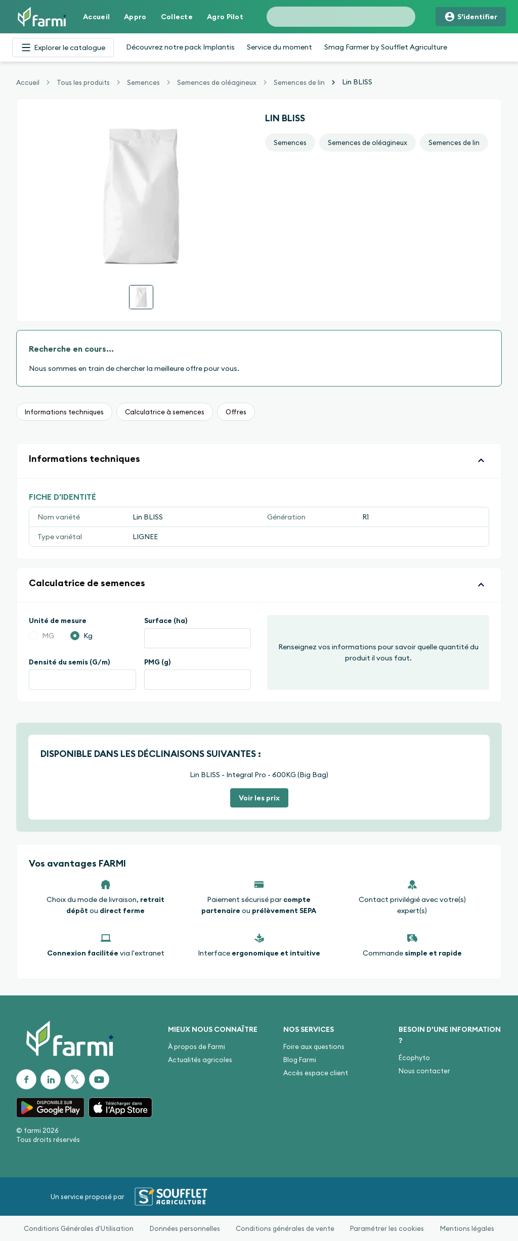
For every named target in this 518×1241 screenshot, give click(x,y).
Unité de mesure (58, 620)
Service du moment (279, 47)
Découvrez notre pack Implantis (180, 47)
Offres (236, 412)
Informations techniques (64, 412)
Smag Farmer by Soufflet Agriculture (385, 47)
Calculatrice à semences (164, 412)
